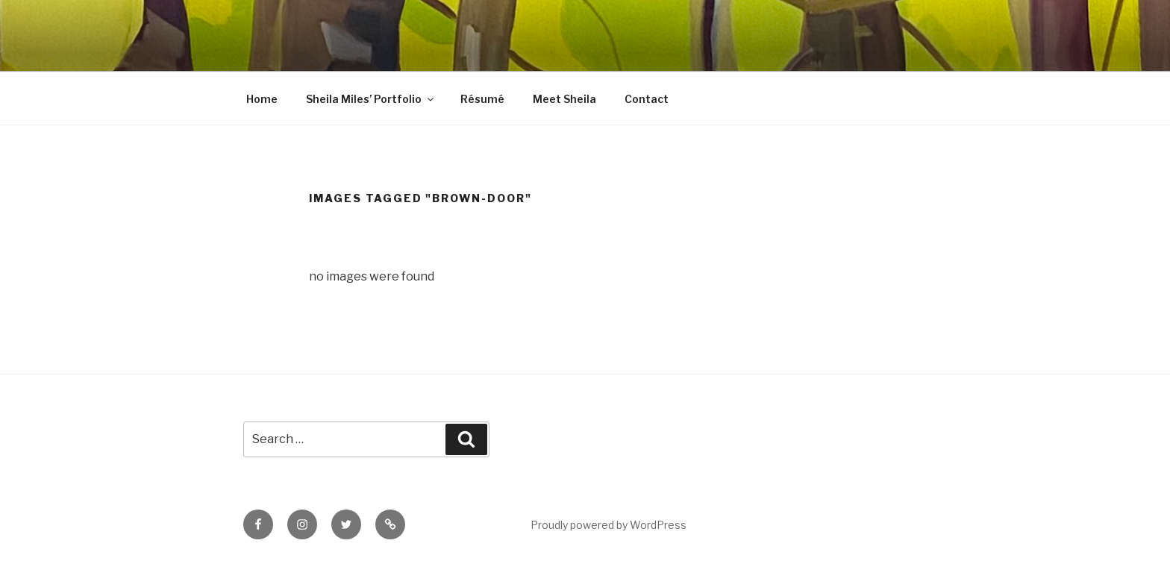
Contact (647, 99)
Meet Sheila (564, 99)
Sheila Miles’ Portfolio (371, 99)
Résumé (482, 99)
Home (262, 99)
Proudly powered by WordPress (608, 524)
